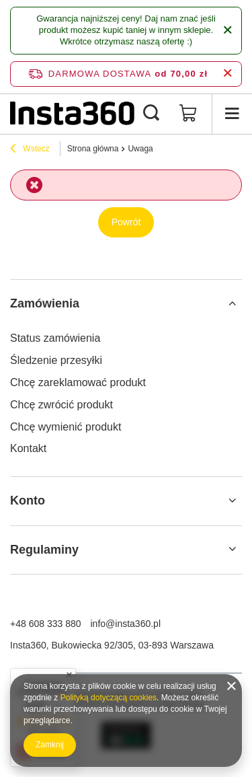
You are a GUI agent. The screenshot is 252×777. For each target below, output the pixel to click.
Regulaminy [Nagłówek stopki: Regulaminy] (44, 549)
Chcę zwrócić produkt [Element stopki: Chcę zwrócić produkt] (61, 404)
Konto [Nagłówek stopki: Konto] (27, 500)
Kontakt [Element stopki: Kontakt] (28, 448)
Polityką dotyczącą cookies (108, 697)
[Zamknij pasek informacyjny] (227, 73)
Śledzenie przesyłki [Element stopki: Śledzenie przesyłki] (56, 360)
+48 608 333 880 (45, 623)
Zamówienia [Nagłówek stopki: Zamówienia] (44, 303)
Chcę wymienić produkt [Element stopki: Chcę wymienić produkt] (65, 427)
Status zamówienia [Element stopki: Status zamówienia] (55, 338)
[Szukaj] (151, 114)
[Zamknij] (227, 30)
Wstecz (30, 150)
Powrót (126, 222)
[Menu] (232, 114)
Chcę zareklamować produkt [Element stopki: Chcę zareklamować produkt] (78, 382)
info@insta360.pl (126, 623)
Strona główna (93, 148)
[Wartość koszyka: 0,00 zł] (188, 114)
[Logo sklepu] (72, 113)
